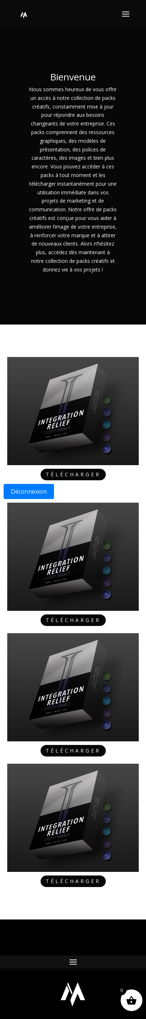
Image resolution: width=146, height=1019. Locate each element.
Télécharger (73, 474)
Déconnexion (29, 491)
